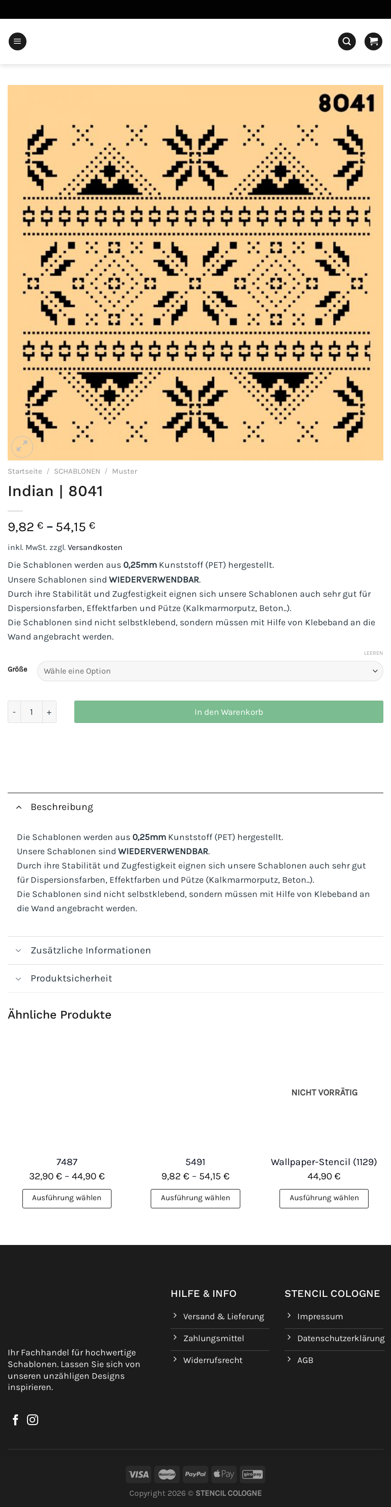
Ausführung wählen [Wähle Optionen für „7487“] (66, 1197)
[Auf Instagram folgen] (32, 1421)
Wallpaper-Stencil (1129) (324, 1162)
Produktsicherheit (60, 980)
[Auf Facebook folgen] (15, 1421)
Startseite (25, 471)
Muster (124, 471)
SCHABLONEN (77, 471)
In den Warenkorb (228, 712)
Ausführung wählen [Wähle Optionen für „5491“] (195, 1197)
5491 (195, 1162)
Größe (17, 670)
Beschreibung (50, 807)
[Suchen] (347, 42)
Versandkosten (95, 547)
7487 (67, 1162)
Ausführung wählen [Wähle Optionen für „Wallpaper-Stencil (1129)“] (324, 1197)
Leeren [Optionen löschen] (373, 653)
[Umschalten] (19, 807)
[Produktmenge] (31, 712)
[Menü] (17, 42)
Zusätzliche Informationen (79, 952)
